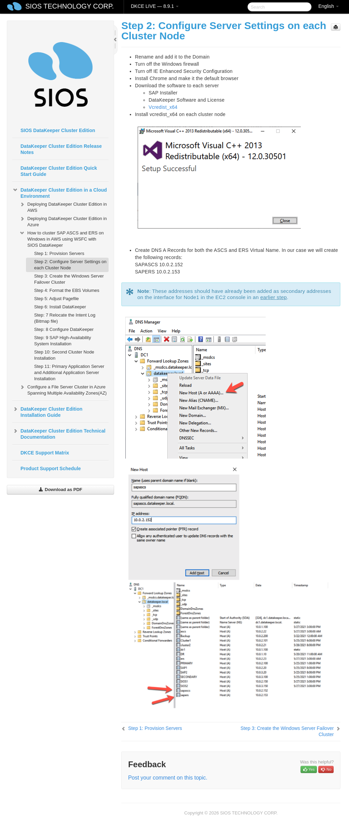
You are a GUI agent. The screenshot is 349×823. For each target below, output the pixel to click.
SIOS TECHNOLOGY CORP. (69, 6)
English (328, 6)
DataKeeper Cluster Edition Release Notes (61, 149)
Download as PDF (60, 489)
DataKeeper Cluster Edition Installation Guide (47, 411)
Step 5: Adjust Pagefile (56, 298)
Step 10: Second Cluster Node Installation (64, 355)
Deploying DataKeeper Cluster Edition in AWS (63, 206)
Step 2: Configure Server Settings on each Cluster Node (70, 264)
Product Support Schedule (50, 468)
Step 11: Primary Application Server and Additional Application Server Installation (69, 372)
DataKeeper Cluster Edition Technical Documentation (59, 433)
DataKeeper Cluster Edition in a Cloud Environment (59, 192)
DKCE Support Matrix (44, 452)
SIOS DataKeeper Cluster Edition (57, 130)
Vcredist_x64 (163, 107)
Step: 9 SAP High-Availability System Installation (62, 340)
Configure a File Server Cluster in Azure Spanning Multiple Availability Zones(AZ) (63, 389)
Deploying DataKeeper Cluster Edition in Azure (63, 221)
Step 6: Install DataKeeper (60, 306)
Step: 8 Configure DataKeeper (64, 329)
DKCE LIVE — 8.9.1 (155, 6)
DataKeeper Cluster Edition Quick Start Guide (58, 171)
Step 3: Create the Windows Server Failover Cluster (69, 279)
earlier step (273, 297)
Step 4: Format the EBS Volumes (66, 290)
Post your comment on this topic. (167, 778)
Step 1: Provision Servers (59, 253)
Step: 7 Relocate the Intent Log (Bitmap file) (64, 318)
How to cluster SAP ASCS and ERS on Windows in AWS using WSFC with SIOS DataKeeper (61, 238)
